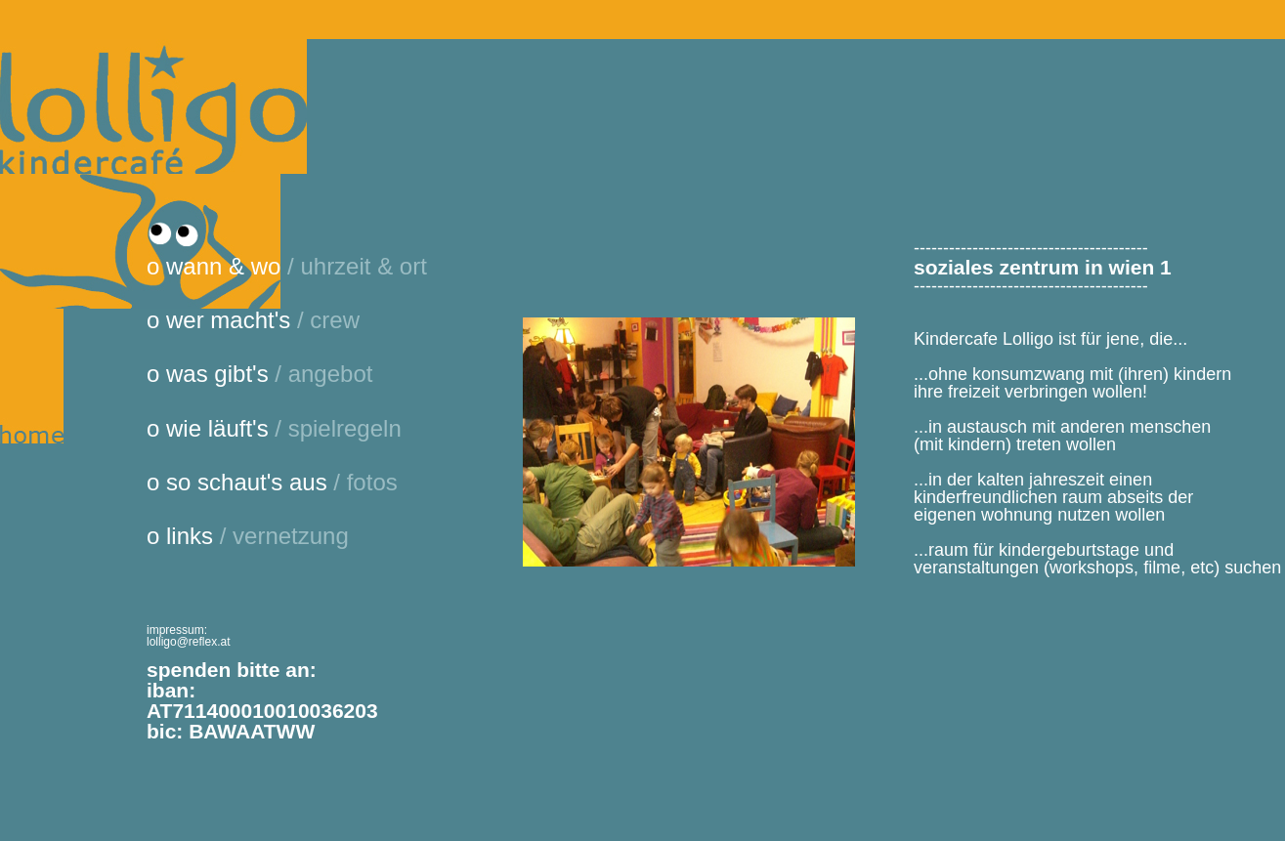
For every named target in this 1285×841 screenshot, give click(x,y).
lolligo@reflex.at (189, 642)
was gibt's (220, 373)
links (193, 536)
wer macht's (231, 320)
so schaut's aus (249, 482)
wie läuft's (220, 428)
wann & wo (226, 266)
